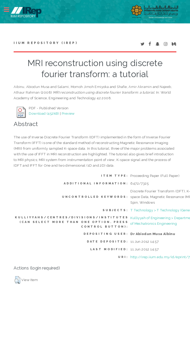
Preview (68, 113)
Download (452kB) (44, 113)
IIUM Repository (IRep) (45, 43)
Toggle (9, 9)
